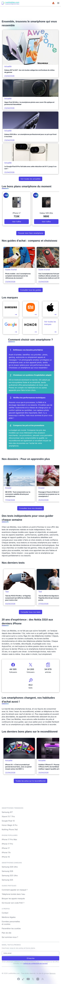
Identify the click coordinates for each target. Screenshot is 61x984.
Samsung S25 (7, 880)
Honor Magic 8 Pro (9, 825)
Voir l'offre (16, 221)
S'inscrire (30, 958)
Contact (5, 913)
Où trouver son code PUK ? (13, 903)
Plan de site (6, 933)
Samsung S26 (7, 871)
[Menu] (58, 3)
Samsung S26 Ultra (10, 867)
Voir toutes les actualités (30, 179)
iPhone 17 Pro (7, 844)
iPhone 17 (6, 848)
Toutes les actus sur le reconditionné (30, 781)
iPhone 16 (6, 857)
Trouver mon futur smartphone (30, 233)
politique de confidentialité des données (35, 963)
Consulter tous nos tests (30, 612)
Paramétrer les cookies (11, 928)
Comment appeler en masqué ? (14, 890)
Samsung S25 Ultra (10, 875)
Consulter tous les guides (30, 290)
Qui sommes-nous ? (10, 937)
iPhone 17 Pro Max (9, 839)
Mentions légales (8, 917)
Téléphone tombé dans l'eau (13, 894)
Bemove (52, 973)
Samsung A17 (7, 812)
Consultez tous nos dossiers (30, 508)
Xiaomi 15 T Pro (8, 816)
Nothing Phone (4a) (10, 829)
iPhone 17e (6, 852)
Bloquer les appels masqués (13, 898)
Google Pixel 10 (8, 821)
